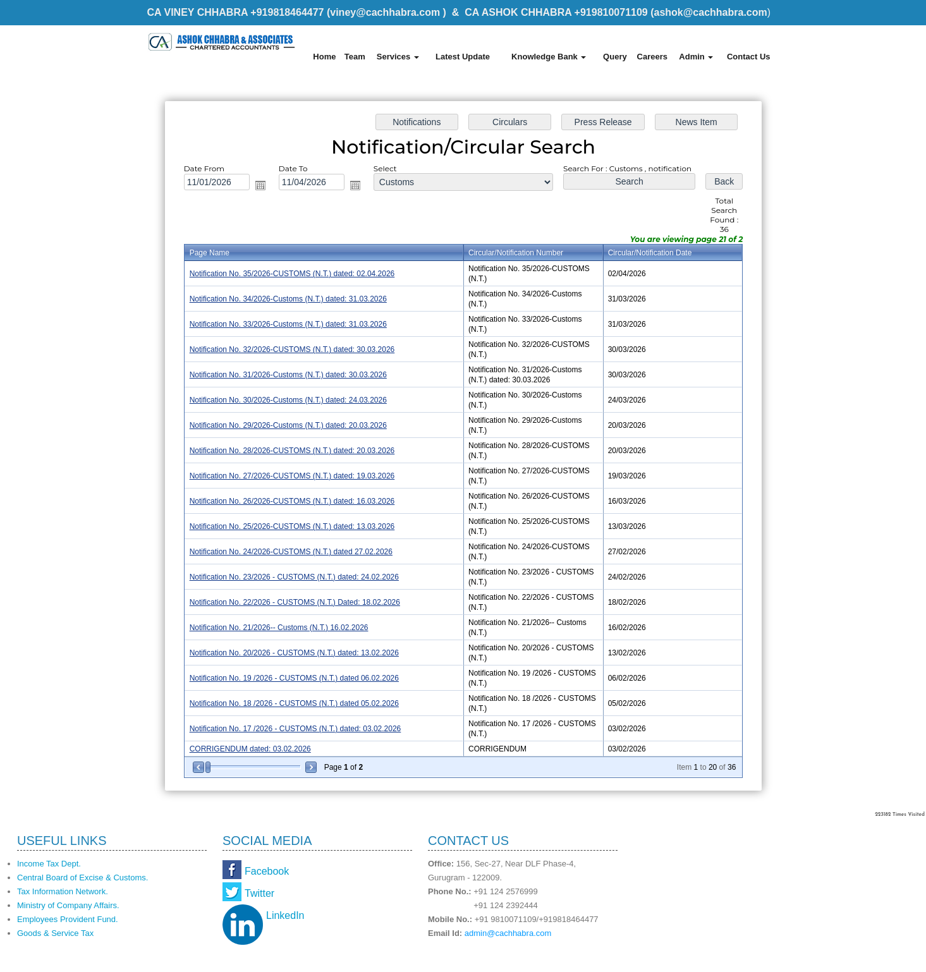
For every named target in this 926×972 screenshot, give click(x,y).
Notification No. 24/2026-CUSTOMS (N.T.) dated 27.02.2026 (290, 551)
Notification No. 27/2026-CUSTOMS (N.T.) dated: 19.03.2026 (291, 475)
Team (354, 56)
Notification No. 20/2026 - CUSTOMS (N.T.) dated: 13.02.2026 (293, 652)
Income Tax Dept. (49, 863)
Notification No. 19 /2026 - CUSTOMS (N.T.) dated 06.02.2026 (293, 678)
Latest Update (463, 56)
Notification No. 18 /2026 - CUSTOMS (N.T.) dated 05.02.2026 (293, 703)
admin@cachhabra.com (508, 933)
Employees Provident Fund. (67, 919)
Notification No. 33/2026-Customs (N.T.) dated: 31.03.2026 (287, 324)
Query (615, 56)
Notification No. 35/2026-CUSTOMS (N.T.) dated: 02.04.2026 (291, 273)
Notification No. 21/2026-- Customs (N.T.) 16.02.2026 (278, 627)
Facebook (267, 871)
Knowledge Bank (548, 56)
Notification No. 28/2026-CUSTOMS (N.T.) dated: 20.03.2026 (291, 450)
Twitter (259, 893)
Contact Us (749, 56)
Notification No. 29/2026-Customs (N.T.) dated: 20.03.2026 (287, 425)
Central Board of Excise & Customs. (82, 877)
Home (324, 56)
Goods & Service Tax (55, 933)
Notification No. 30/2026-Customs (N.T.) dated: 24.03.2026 (287, 400)
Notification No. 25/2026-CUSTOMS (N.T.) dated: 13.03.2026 (291, 526)
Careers (652, 56)
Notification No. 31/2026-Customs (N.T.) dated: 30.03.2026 (287, 374)
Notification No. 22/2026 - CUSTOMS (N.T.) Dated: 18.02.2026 (294, 602)
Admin (696, 56)
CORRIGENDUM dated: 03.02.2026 (249, 748)
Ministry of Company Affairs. (68, 905)
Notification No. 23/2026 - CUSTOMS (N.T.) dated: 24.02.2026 (293, 577)
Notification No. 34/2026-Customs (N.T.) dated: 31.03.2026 (287, 299)
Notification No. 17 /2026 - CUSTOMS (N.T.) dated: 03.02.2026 (295, 728)
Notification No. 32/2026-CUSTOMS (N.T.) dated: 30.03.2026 (291, 349)
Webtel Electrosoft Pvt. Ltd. (722, 958)
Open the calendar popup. (260, 185)
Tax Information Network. (62, 891)
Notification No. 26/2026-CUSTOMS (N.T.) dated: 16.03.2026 (291, 501)
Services (398, 56)
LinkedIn (285, 915)
